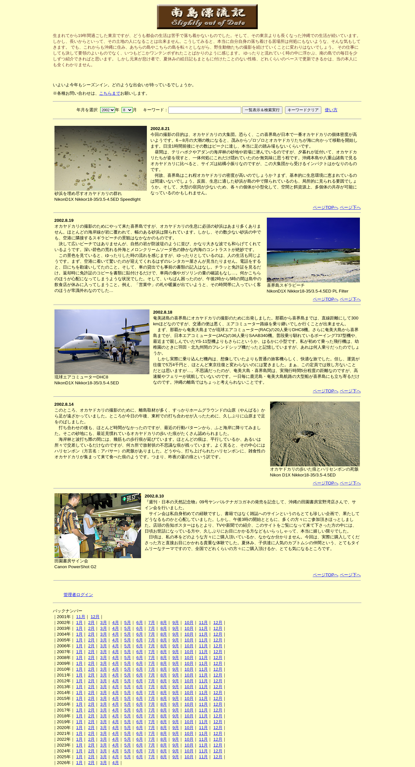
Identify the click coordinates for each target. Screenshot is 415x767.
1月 (79, 622)
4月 (115, 622)
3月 (103, 622)
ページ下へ (350, 207)
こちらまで (109, 93)
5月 (127, 622)
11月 (80, 616)
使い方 (331, 109)
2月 (91, 622)
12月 (95, 616)
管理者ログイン (78, 594)
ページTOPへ (325, 207)
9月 (175, 622)
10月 (189, 622)
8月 (163, 622)
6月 (139, 622)
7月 (151, 622)
